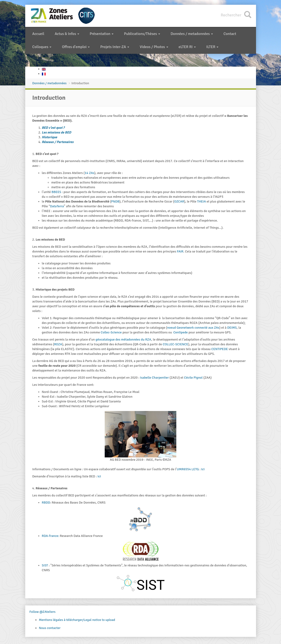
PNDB (115, 201)
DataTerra (57, 206)
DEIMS (232, 328)
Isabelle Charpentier (154, 378)
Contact (229, 33)
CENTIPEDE (220, 349)
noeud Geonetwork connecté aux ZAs (193, 328)
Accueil (38, 33)
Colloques (42, 47)
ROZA (58, 344)
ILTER (212, 47)
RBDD (46, 502)
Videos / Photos (154, 47)
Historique (49, 137)
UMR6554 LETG (188, 469)
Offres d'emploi (76, 47)
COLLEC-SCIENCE (175, 344)
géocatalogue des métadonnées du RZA (123, 339)
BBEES (57, 192)
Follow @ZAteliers (43, 612)
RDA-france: (50, 536)
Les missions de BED (56, 132)
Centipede (180, 332)
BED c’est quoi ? (53, 128)
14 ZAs (89, 173)
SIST (45, 565)
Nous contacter (50, 628)
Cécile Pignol (193, 378)
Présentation (101, 33)
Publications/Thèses (142, 33)
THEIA (202, 201)
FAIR (180, 251)
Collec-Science (111, 332)
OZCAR (179, 201)
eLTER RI (187, 47)
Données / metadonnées (192, 33)
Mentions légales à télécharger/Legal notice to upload (77, 620)
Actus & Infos (67, 33)
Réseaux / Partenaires (58, 142)
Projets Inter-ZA (114, 47)
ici (203, 469)
